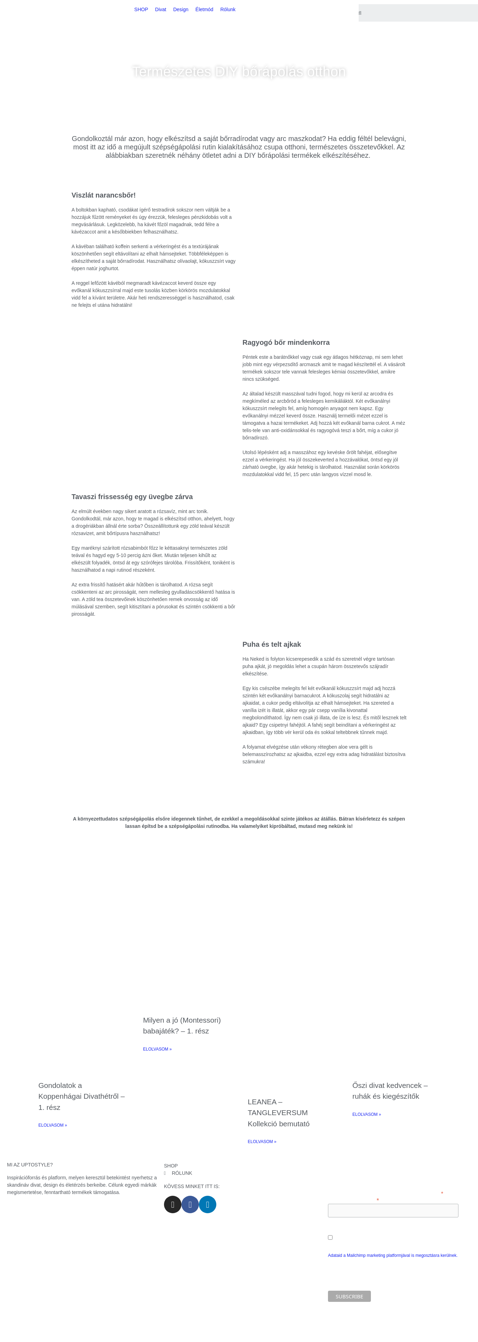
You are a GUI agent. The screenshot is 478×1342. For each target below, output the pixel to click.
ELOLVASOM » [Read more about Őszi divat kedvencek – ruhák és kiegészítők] (366, 1114)
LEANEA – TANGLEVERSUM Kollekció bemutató (278, 1113)
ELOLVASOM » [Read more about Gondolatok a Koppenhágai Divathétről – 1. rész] (52, 1125)
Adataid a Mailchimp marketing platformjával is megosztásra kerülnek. (393, 1255)
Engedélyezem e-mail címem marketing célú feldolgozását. (393, 1235)
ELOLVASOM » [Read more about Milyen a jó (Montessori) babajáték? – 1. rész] (157, 1049)
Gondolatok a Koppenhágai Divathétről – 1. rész (81, 1096)
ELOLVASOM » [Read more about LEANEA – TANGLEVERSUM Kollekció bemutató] (262, 1141)
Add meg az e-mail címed (353, 1200)
